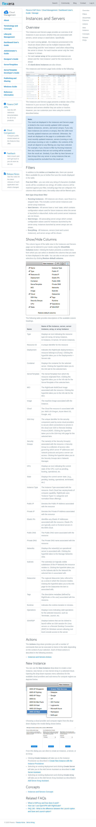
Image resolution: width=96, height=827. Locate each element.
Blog (74, 3)
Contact (83, 3)
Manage (35, 13)
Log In (92, 3)
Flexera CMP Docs (33, 10)
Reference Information (9, 93)
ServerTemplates (11, 65)
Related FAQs (85, 39)
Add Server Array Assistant (38, 781)
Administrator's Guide (10, 52)
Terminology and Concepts (11, 27)
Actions (85, 24)
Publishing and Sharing (10, 79)
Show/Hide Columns (86, 19)
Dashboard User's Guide (11, 43)
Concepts (85, 34)
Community (65, 3)
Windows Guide (10, 87)
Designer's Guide (11, 59)
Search (54, 3)
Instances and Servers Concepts (40, 792)
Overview (85, 10)
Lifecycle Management (9, 35)
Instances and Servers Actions (39, 657)
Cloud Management (49, 10)
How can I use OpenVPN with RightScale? (44, 806)
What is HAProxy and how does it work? (43, 803)
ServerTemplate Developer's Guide (11, 71)
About (6, 20)
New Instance (85, 29)
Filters (84, 14)
